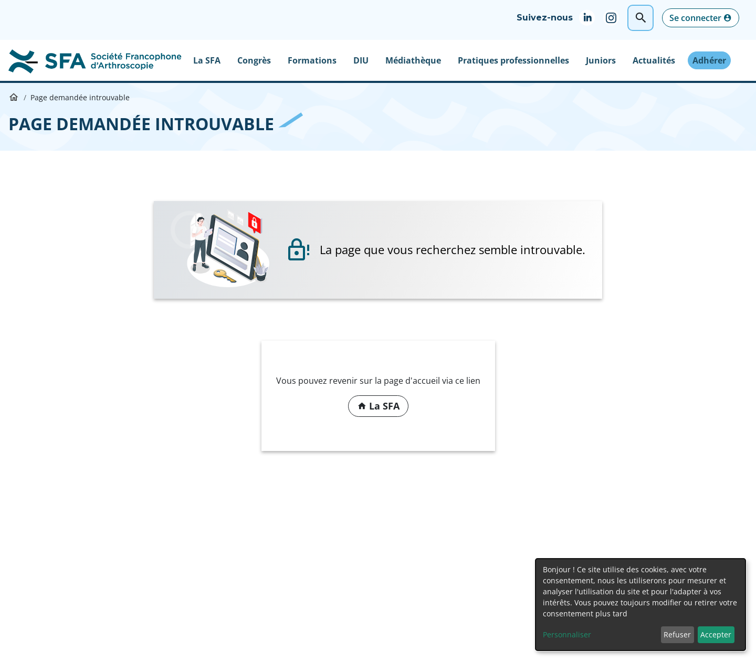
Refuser (677, 634)
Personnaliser (567, 634)
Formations (312, 60)
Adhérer (709, 60)
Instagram (615, 17)
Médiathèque (413, 60)
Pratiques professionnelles (513, 60)
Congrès (254, 60)
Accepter (715, 634)
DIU (361, 60)
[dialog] (641, 604)
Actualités (654, 60)
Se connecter (695, 18)
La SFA (206, 60)
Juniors (601, 60)
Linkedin (591, 17)
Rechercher (640, 18)
